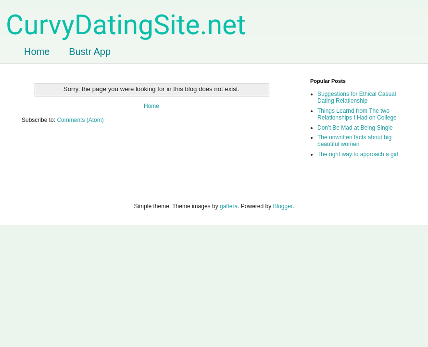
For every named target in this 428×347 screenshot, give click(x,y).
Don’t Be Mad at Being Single (355, 127)
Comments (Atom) (80, 120)
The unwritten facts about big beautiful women (354, 140)
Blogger (283, 206)
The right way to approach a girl (357, 154)
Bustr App (90, 51)
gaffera (229, 206)
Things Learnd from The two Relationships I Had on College (357, 114)
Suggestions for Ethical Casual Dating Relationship (356, 97)
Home (37, 51)
